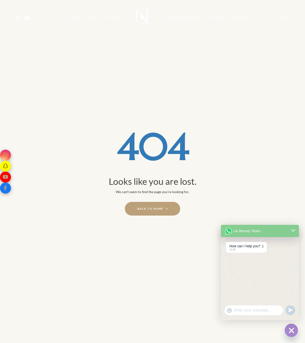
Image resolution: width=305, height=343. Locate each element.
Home (74, 17)
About (92, 17)
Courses (113, 17)
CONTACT (240, 17)
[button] (282, 18)
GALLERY (217, 17)
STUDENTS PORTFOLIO (183, 17)
